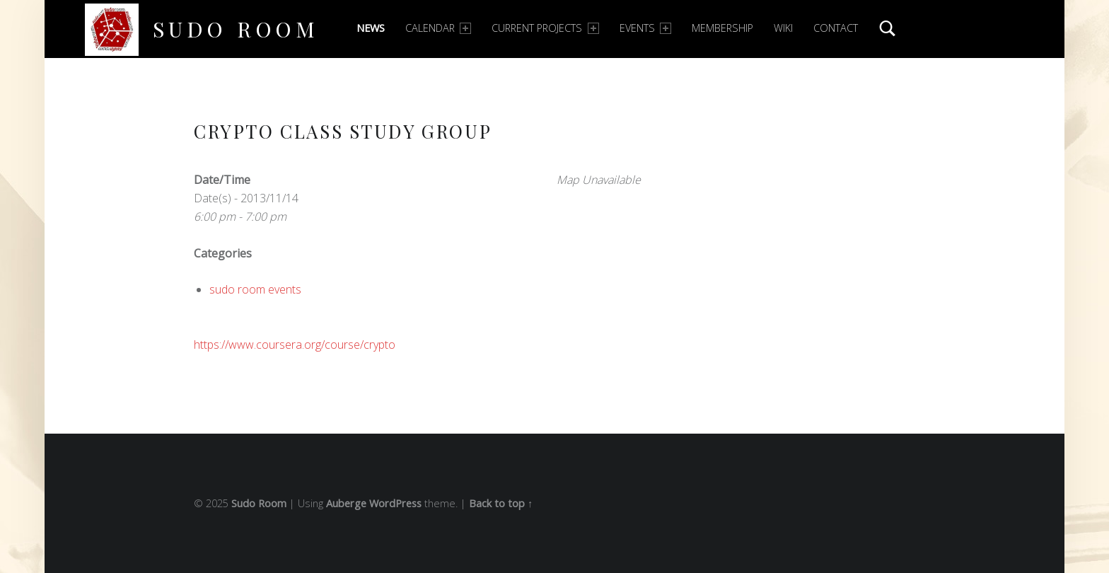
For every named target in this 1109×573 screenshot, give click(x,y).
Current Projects (545, 28)
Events (645, 28)
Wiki (783, 28)
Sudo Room (236, 28)
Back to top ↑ (501, 503)
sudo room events (255, 289)
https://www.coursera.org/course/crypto (294, 344)
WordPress (395, 503)
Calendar (438, 28)
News (370, 28)
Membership (722, 28)
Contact (835, 28)
